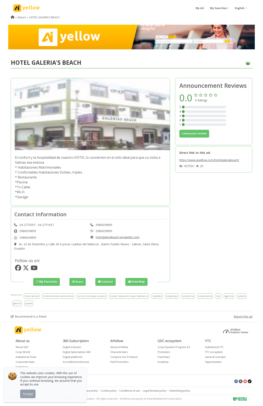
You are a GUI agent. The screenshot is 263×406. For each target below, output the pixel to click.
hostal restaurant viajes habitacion (129, 295)
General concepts (215, 357)
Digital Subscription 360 (76, 352)
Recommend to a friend (28, 316)
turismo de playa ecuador (92, 295)
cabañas (157, 295)
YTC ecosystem (214, 352)
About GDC (22, 347)
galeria (17, 303)
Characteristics (119, 352)
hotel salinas (31, 295)
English (240, 8)
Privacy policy (90, 390)
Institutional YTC (214, 347)
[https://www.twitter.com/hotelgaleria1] (26, 269)
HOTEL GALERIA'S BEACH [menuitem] (44, 17)
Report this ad (243, 316)
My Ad (200, 8)
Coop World (23, 352)
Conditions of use (129, 390)
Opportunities (213, 362)
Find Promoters (119, 362)
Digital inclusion (72, 347)
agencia (229, 295)
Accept (28, 393)
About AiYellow (119, 347)
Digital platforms (72, 357)
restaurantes (205, 295)
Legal (76, 390)
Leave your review (194, 133)
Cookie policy (109, 390)
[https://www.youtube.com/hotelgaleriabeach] (34, 269)
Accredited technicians (76, 362)
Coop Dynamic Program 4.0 (174, 347)
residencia (188, 295)
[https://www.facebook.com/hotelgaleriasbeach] (18, 269)
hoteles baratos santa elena (58, 295)
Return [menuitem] (22, 17)
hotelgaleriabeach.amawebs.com (118, 237)
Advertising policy (179, 390)
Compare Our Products (124, 357)
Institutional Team (26, 357)
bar (218, 295)
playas (28, 303)
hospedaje (172, 295)
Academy (163, 362)
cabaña (242, 295)
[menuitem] (12, 17)
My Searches (218, 8)
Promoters (164, 352)
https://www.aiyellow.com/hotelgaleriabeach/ (209, 160)
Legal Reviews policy (154, 390)
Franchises (164, 357)
